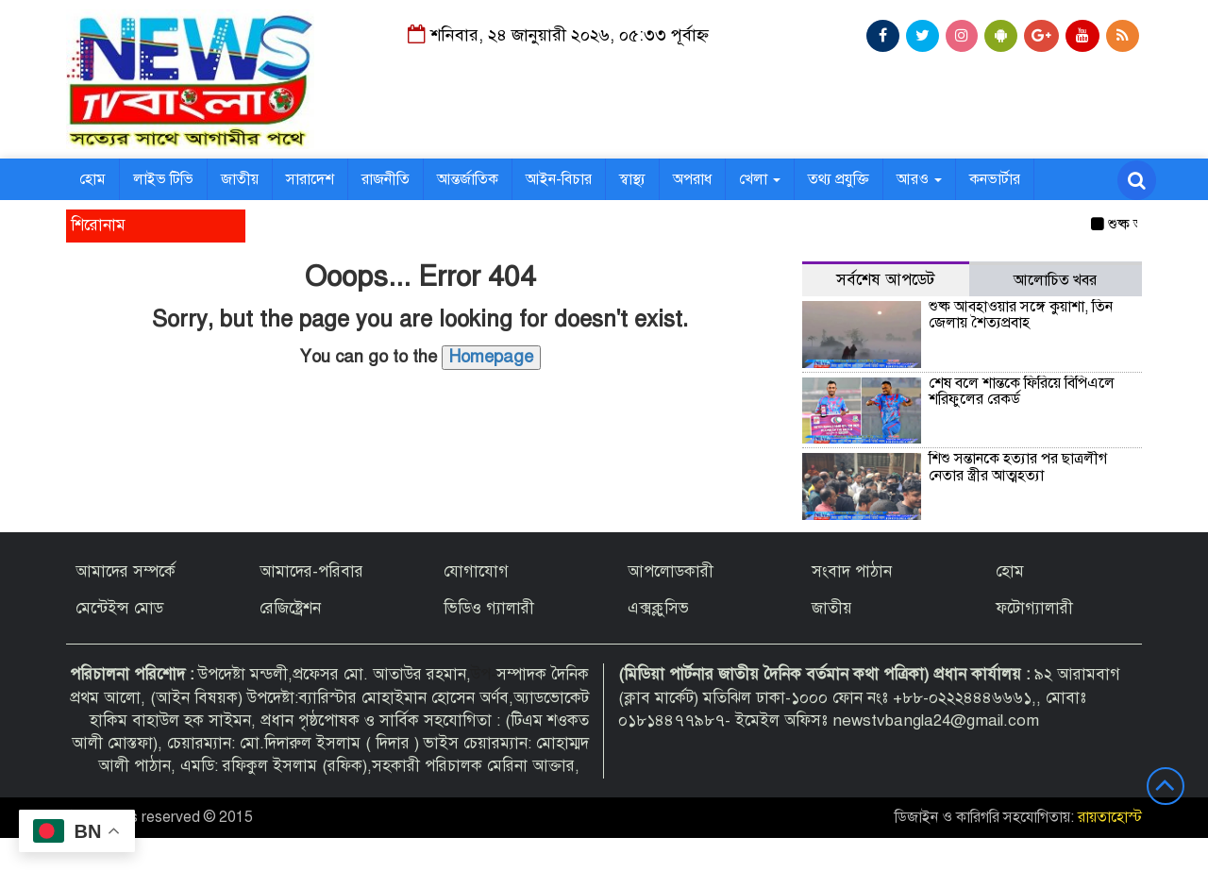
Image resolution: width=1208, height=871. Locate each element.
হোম (92, 179)
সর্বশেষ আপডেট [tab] (885, 280)
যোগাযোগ (476, 571)
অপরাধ (692, 179)
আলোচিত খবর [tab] (1055, 280)
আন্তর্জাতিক (467, 179)
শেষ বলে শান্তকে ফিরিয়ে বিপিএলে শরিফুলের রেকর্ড (1022, 392)
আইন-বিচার (559, 179)
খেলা (759, 179)
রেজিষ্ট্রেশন (290, 608)
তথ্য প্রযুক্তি (838, 179)
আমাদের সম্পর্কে (126, 571)
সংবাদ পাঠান (852, 571)
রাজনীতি (385, 179)
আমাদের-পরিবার (311, 571)
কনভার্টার (994, 179)
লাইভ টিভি (163, 179)
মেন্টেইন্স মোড (119, 608)
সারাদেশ (310, 179)
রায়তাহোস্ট (1110, 817)
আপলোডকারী (670, 571)
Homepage (491, 356)
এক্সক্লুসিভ (658, 608)
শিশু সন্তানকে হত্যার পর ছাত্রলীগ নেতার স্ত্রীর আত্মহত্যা (1018, 467)
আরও (919, 179)
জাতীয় (240, 179)
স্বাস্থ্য (632, 179)
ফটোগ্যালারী (1034, 608)
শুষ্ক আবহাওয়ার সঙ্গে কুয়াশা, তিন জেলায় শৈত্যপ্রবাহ (1021, 315)
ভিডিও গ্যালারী (489, 608)
